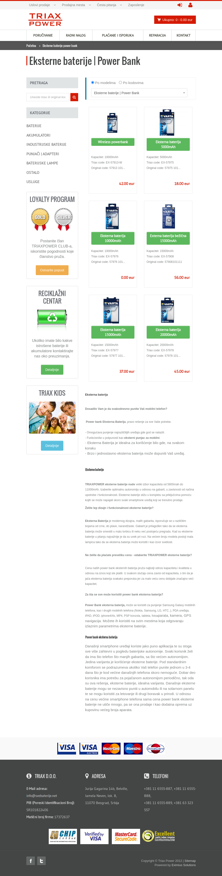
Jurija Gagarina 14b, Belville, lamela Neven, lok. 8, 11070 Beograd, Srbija (106, 795)
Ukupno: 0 (174, 20)
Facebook (30, 861)
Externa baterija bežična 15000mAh (168, 238)
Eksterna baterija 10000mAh (112, 238)
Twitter (41, 861)
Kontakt (183, 35)
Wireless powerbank (113, 142)
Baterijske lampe (42, 163)
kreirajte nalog (192, 5)
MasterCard (126, 836)
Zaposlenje (136, 5)
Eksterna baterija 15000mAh (112, 332)
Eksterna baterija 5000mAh (168, 144)
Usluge (33, 181)
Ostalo (32, 172)
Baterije (33, 125)
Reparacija (157, 35)
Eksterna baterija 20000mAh (168, 332)
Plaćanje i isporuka (118, 35)
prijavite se (181, 5)
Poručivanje (43, 35)
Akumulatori (38, 135)
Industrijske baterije (46, 144)
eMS (63, 836)
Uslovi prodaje (39, 5)
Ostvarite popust (52, 270)
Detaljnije (52, 370)
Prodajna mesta (73, 5)
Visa (94, 836)
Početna (31, 45)
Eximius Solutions (184, 865)
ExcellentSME (158, 836)
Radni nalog (76, 35)
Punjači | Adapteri (42, 153)
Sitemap (190, 861)
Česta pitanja (106, 5)
